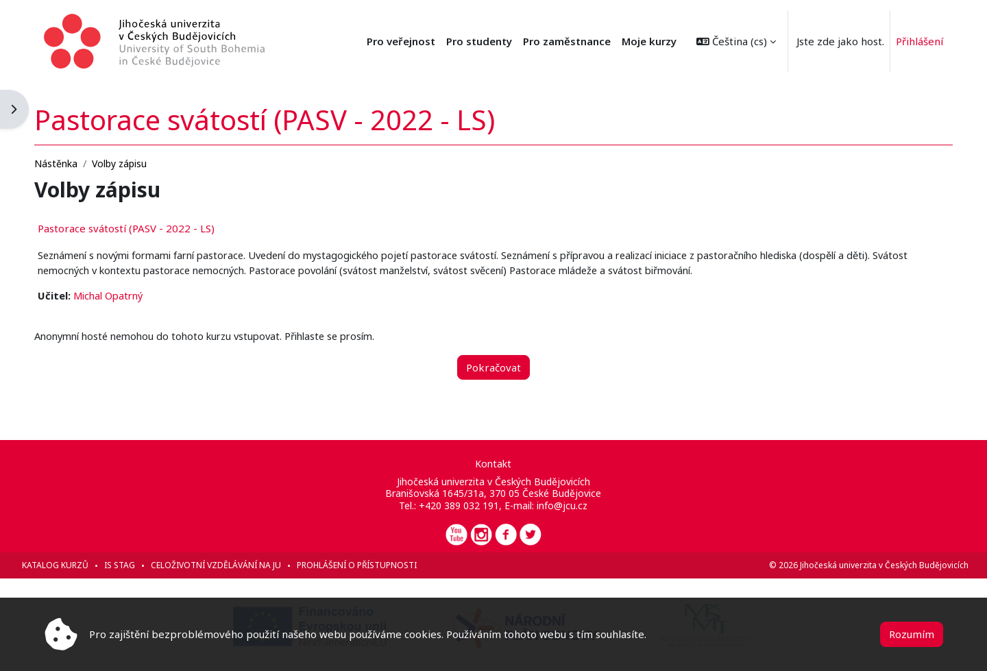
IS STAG (145, 565)
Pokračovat (493, 367)
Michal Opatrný (136, 295)
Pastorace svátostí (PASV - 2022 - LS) (151, 227)
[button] (736, 41)
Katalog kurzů (80, 565)
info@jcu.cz (562, 505)
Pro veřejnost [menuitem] (401, 41)
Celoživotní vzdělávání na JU (241, 565)
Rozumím (911, 634)
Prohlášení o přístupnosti (382, 565)
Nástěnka (81, 162)
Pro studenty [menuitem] (479, 41)
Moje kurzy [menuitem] (649, 41)
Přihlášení (919, 41)
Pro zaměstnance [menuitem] (567, 41)
